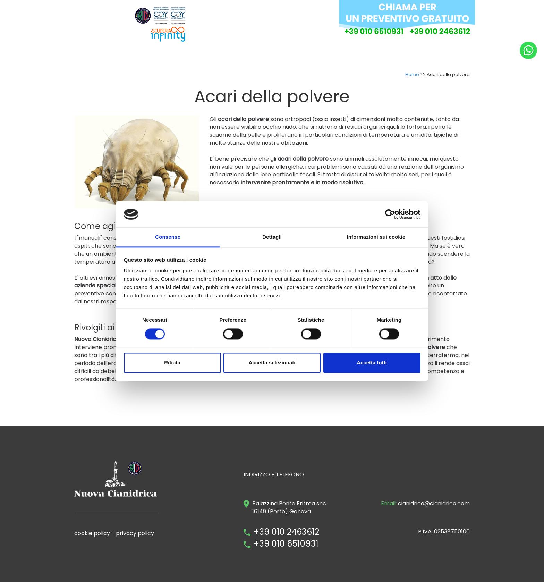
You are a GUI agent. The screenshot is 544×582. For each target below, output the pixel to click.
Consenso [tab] (167, 237)
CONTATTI (430, 54)
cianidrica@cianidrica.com (434, 503)
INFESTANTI (307, 54)
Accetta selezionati (271, 363)
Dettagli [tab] (272, 237)
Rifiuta (172, 363)
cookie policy (92, 533)
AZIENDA (240, 54)
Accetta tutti (372, 363)
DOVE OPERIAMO (388, 54)
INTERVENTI (272, 54)
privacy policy (135, 533)
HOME (215, 54)
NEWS (458, 54)
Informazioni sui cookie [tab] (376, 237)
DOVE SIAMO (344, 54)
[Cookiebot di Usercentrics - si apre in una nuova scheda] (390, 214)
